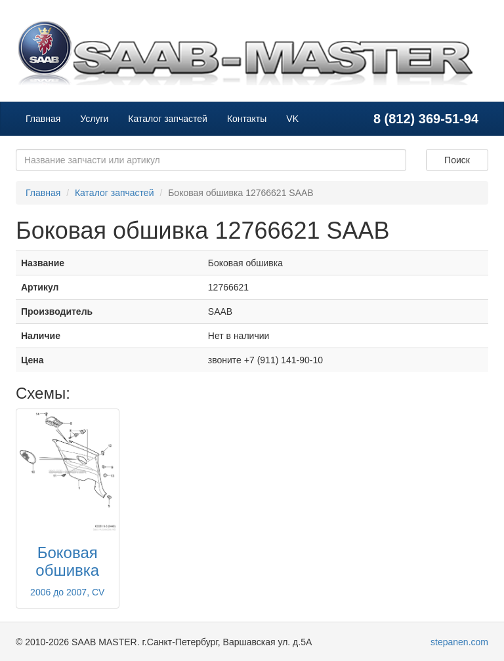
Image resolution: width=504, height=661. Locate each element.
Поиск (457, 160)
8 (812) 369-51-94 (425, 118)
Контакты (246, 118)
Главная (43, 118)
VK (292, 118)
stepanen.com (459, 642)
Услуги (94, 118)
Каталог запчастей (167, 118)
